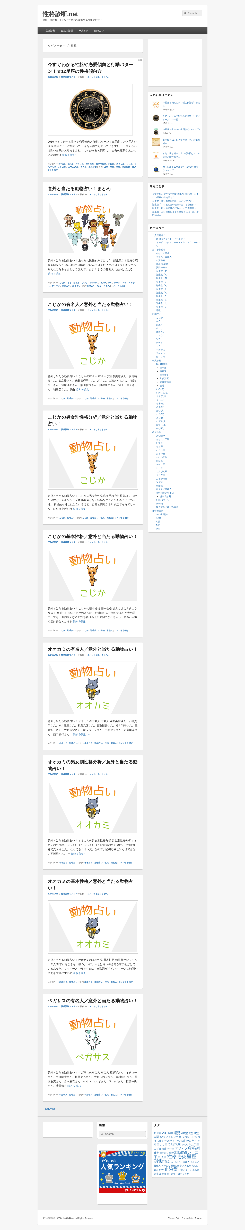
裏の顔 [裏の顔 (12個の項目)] (195, 1170)
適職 (158, 310)
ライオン (56, 286)
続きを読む (70, 154)
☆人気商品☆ (158, 235)
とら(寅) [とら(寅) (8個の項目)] (184, 1144)
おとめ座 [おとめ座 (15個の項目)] (167, 1140)
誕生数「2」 (162, 282)
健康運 (163, 371)
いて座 (62, 164)
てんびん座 (161, 471)
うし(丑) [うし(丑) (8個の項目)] (193, 1137)
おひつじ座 (101, 164)
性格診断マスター (69, 77)
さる (69, 282)
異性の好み (161, 267)
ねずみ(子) (161, 421)
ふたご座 (62, 167)
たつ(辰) (160, 410)
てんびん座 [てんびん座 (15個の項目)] (174, 1144)
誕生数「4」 (162, 289)
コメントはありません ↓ (98, 77)
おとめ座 (90, 164)
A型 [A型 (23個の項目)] (190, 1133)
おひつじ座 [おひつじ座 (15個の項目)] (179, 1140)
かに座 (111, 164)
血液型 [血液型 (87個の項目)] (171, 1169)
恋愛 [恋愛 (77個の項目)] (182, 1156)
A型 (158, 521)
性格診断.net (60, 14)
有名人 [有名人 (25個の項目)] (168, 1161)
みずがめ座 (73, 167)
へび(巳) (160, 428)
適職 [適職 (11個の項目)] (164, 1174)
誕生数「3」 (162, 285)
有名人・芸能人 (164, 256)
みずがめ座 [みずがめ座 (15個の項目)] (160, 1148)
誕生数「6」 (162, 296)
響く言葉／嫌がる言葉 (167, 507)
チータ (117, 282)
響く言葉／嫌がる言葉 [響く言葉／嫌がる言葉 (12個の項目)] (178, 1174)
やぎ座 (83, 167)
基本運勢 (164, 375)
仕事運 (163, 367)
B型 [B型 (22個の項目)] (196, 1133)
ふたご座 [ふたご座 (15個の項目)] (194, 1144)
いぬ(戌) (160, 389)
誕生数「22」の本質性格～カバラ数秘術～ (173, 201)
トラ (124, 282)
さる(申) (160, 407)
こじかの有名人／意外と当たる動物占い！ (90, 304)
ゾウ (110, 282)
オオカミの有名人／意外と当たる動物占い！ (93, 649)
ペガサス (63, 1095)
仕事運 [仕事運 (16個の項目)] (173, 1152)
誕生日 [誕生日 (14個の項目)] (157, 1173)
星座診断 (50, 30)
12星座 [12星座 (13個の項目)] (157, 1133)
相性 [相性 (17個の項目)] (161, 1169)
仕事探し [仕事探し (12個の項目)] (164, 1152)
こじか (62, 282)
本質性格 (160, 260)
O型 (158, 528)
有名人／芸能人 (164, 489)
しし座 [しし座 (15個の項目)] (163, 1144)
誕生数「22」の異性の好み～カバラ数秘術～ (174, 208)
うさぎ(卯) (161, 396)
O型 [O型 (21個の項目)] (156, 1137)
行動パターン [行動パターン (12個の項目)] (185, 1170)
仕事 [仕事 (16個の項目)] (156, 1152)
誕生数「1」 (162, 274)
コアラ (103, 282)
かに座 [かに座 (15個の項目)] (190, 1140)
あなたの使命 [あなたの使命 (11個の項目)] (166, 1137)
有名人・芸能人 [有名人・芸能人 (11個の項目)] (182, 1162)
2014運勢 (160, 435)
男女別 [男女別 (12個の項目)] (188, 1165)
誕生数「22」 (163, 278)
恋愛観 (159, 485)
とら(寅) (160, 414)
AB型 (158, 518)
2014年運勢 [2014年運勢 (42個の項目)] (171, 1133)
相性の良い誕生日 (165, 493)
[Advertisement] (175, 62)
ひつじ (85, 282)
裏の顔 (159, 503)
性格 (112, 167)
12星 (105, 167)
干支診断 (83, 30)
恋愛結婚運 (165, 382)
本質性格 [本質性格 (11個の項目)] (165, 1166)
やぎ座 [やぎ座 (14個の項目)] (170, 1148)
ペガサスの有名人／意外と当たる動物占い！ (93, 1000)
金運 (162, 385)
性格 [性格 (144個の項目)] (172, 1156)
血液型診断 (67, 30)
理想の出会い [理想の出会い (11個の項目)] (177, 1166)
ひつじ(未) (161, 425)
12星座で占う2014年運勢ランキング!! (181, 129)
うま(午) (160, 403)
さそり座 (120, 164)
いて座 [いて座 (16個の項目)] (177, 1136)
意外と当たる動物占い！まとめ (79, 188)
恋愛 (118, 167)
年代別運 (164, 378)
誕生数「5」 (162, 292)
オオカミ (94, 282)
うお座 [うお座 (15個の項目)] (185, 1137)
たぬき (76, 282)
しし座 (129, 164)
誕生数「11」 (163, 271)
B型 (158, 525)
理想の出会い (162, 264)
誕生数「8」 (162, 303)
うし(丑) (160, 400)
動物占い (99, 30)
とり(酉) (160, 417)
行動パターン (162, 500)
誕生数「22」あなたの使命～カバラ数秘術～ (174, 204)
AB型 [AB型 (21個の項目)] (184, 1133)
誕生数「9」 (162, 307)
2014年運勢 (162, 364)
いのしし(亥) (162, 392)
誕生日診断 (165, 496)
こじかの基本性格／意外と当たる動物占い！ (92, 536)
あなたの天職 (162, 439)
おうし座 (79, 164)
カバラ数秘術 (158, 249)
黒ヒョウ (76, 286)
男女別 (110, 518)
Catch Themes (195, 1218)
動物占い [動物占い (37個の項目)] (184, 1152)
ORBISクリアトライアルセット (171, 239)
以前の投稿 (49, 1109)
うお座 (70, 164)
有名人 (106, 286)
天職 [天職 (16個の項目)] (163, 1157)
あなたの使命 (162, 253)
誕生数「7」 (162, 299)
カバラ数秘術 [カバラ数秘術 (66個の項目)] (187, 1148)
